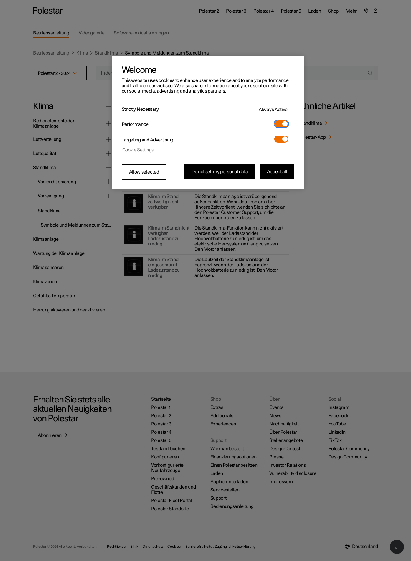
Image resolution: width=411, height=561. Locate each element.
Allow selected (144, 172)
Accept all (277, 171)
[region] (208, 122)
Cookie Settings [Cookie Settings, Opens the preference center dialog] (138, 150)
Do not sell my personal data (220, 171)
